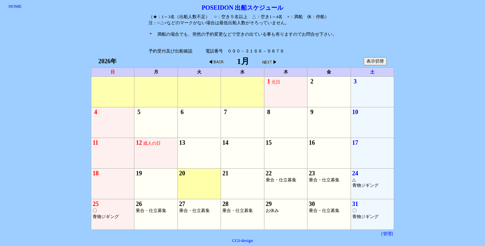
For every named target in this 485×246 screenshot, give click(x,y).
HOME (15, 6)
